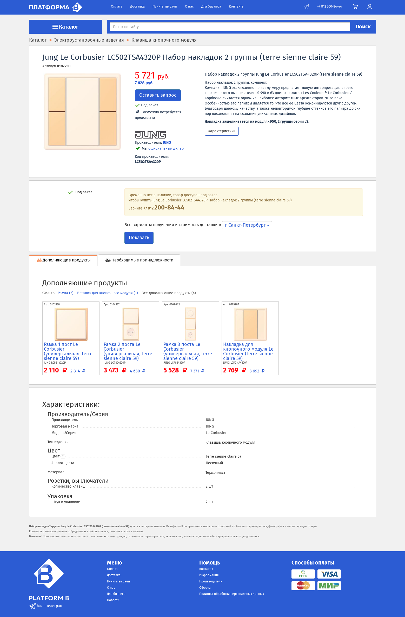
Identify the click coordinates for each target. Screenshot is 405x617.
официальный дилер (166, 148)
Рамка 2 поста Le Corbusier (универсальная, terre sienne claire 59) (128, 351)
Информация (209, 575)
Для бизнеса (211, 6)
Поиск (363, 26)
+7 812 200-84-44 (329, 6)
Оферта (205, 587)
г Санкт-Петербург (247, 225)
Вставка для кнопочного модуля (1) (108, 293)
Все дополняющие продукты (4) (169, 293)
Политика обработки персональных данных (231, 594)
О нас (189, 6)
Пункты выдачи (164, 6)
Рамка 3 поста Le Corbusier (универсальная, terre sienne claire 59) (187, 351)
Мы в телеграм (45, 606)
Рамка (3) (66, 293)
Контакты (236, 6)
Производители (210, 581)
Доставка (137, 6)
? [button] (63, 456)
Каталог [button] (65, 27)
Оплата (116, 6)
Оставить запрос (157, 95)
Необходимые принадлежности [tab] (139, 260)
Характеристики (221, 131)
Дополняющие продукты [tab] (63, 260)
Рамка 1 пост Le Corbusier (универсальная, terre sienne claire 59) (68, 351)
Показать (139, 237)
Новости (113, 600)
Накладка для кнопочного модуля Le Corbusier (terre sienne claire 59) (248, 351)
